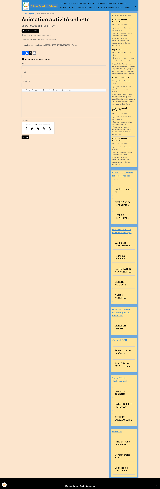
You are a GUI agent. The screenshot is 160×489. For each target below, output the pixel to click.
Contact (126, 8)
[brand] (37, 6)
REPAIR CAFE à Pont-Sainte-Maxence (123, 203)
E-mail (24, 72)
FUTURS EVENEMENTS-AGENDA (100, 4)
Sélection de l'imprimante (121, 469)
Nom (23, 63)
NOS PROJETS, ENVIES (68, 8)
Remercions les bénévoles (123, 351)
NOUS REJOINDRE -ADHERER (111, 8)
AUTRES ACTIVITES (120, 296)
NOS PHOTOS (94, 8)
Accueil (24, 14)
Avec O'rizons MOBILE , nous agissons (122, 364)
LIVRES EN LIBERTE (120, 327)
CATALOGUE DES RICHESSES (123, 405)
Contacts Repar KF (123, 190)
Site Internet (26, 81)
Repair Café (117, 50)
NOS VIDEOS (83, 8)
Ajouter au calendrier (30, 31)
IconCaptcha (37, 132)
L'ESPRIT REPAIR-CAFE (122, 216)
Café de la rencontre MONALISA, (120, 20)
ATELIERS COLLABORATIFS (123, 418)
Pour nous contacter (120, 257)
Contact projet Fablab (122, 456)
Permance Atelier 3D (120, 78)
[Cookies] (4, 484)
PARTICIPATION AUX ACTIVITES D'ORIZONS (123, 270)
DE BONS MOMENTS (120, 283)
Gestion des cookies (87, 486)
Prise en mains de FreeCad (122, 443)
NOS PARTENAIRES (120, 4)
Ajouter (25, 137)
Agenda (31, 14)
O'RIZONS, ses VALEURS (78, 4)
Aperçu (68, 90)
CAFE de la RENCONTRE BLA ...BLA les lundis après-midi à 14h (124, 244)
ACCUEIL (64, 4)
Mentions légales (71, 486)
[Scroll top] (155, 484)
